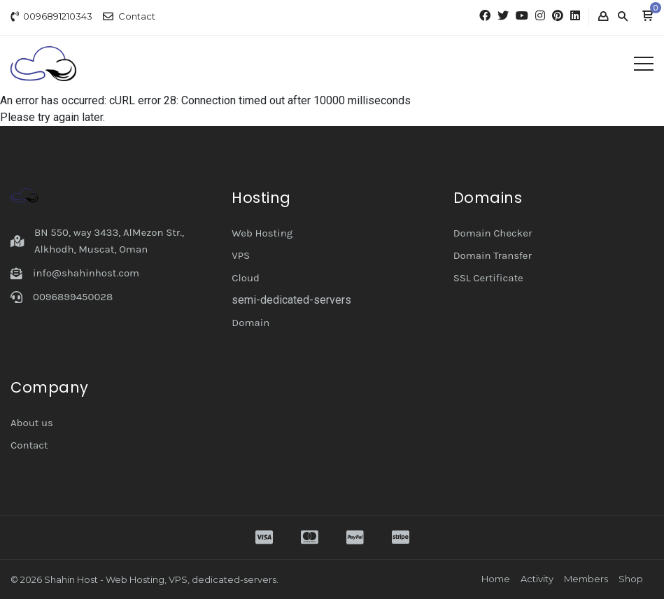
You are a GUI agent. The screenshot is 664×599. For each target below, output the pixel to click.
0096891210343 (57, 16)
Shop (631, 578)
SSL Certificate (488, 278)
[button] (648, 17)
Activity (537, 578)
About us (31, 422)
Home (495, 578)
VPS (241, 255)
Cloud (246, 278)
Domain (250, 322)
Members (586, 578)
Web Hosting (262, 233)
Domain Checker (492, 233)
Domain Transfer (492, 255)
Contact (136, 16)
